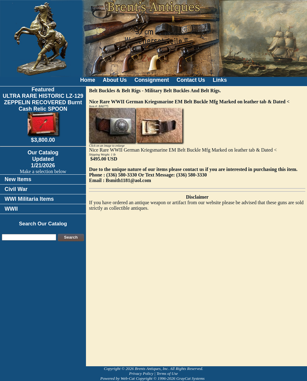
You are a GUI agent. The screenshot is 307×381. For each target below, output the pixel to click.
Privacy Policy (141, 373)
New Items (18, 179)
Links (220, 80)
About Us (115, 80)
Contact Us (191, 80)
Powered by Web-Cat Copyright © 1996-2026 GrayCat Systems (153, 378)
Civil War (16, 189)
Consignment (151, 80)
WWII (11, 209)
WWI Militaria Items (29, 199)
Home (87, 80)
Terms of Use (167, 373)
